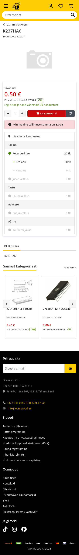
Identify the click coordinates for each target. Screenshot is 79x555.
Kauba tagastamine (15, 449)
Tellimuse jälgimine (15, 426)
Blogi (6, 500)
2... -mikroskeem (17, 24)
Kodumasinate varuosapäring (21, 460)
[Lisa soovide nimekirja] (70, 113)
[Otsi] (72, 15)
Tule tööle (9, 506)
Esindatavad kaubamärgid (19, 495)
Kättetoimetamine (14, 432)
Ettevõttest (9, 489)
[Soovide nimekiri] (61, 6)
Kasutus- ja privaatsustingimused (24, 437)
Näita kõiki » (70, 267)
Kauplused (9, 478)
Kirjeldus (11, 246)
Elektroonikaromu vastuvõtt (20, 512)
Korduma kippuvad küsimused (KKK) (26, 443)
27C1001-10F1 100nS (19, 309)
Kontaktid (9, 483)
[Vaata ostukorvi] (71, 6)
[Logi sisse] (51, 6)
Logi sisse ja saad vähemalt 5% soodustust (31, 105)
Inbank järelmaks (14, 454)
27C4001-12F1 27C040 (56, 309)
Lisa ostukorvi (46, 113)
